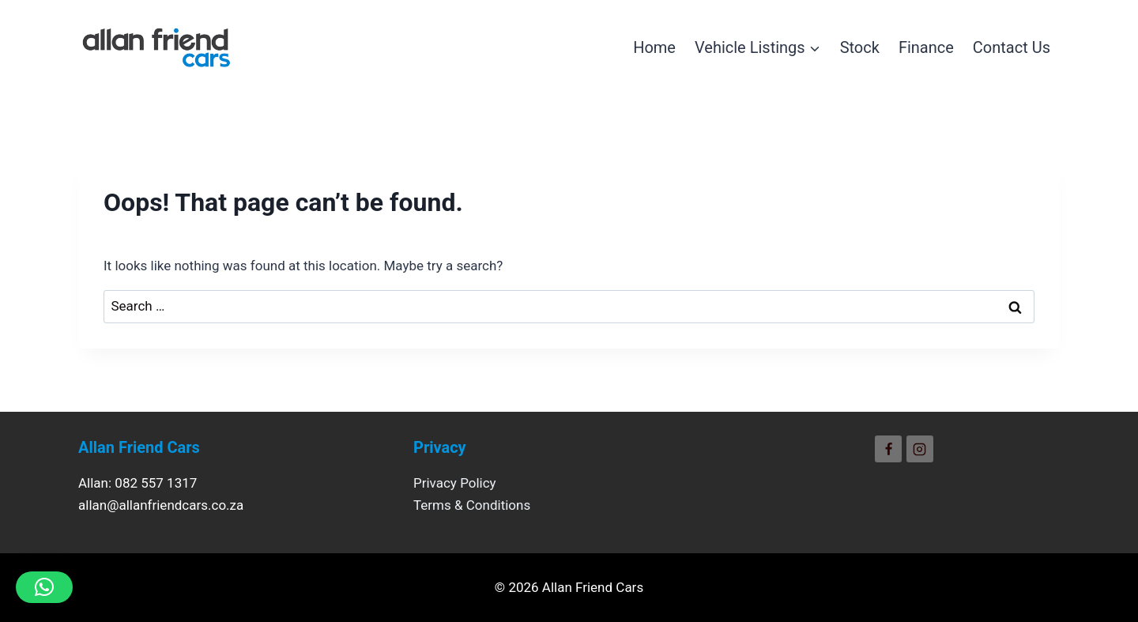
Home (654, 47)
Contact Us (1011, 47)
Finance (926, 47)
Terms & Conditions (471, 505)
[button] (44, 587)
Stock (860, 47)
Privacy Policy (454, 483)
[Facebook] (888, 448)
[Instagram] (919, 448)
